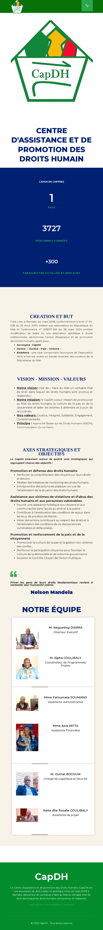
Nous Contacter (65, 904)
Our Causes (46, 904)
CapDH (32, 904)
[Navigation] (87, 5)
